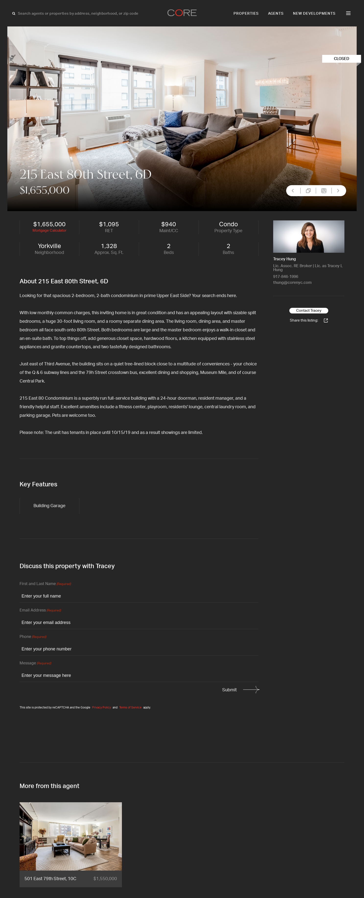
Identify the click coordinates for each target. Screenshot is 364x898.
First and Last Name (45, 584)
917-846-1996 (285, 277)
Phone (33, 637)
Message (35, 663)
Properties (246, 13)
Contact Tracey (308, 310)
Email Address (40, 610)
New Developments (314, 13)
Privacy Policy (101, 707)
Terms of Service (130, 707)
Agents (276, 13)
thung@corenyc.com (292, 283)
